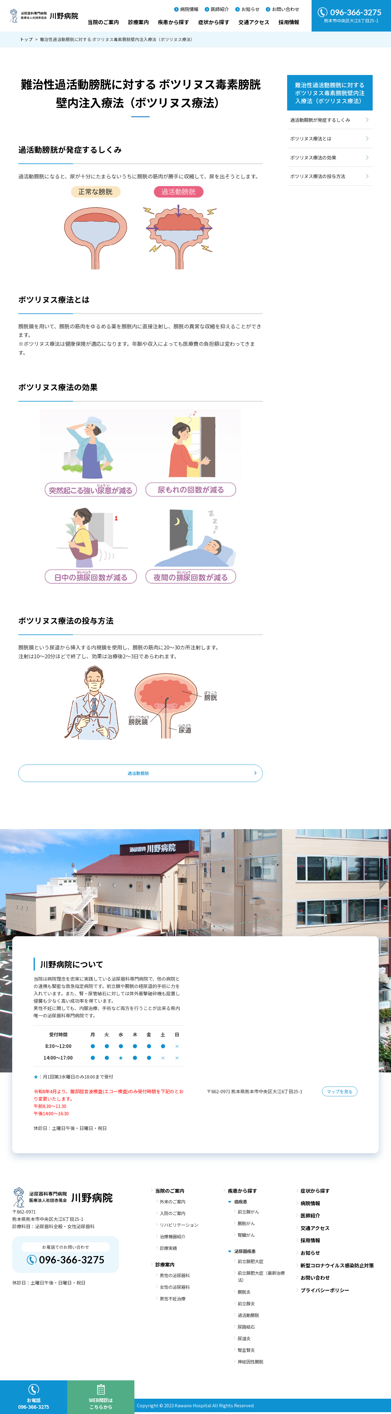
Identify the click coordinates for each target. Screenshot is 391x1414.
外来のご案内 (172, 1203)
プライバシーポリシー (325, 1292)
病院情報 (189, 9)
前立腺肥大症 (250, 1263)
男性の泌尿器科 (175, 1277)
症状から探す (213, 22)
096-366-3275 (71, 1262)
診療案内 (138, 22)
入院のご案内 (172, 1215)
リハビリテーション (179, 1227)
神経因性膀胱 (250, 1363)
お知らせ (250, 9)
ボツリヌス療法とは (310, 138)
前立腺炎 (246, 1305)
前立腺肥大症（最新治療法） (261, 1278)
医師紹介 (220, 9)
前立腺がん (248, 1213)
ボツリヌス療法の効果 (313, 157)
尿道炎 (244, 1340)
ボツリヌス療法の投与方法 (317, 176)
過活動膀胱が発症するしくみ (320, 119)
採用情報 (289, 22)
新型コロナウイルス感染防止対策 (337, 1267)
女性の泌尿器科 (175, 1289)
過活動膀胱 (138, 774)
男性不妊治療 (172, 1300)
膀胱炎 (244, 1293)
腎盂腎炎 (246, 1352)
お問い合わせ (285, 9)
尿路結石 (246, 1329)
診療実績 (168, 1250)
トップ (26, 39)
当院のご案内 (103, 22)
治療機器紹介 (172, 1238)
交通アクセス (254, 22)
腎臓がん (246, 1237)
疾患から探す (173, 22)
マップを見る (340, 1093)
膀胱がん (246, 1225)
